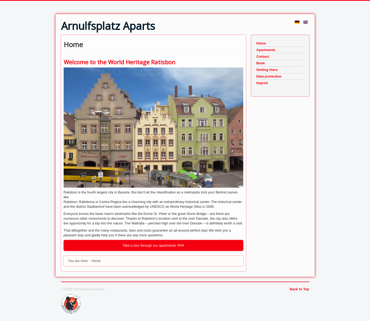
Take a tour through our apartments (149, 245)
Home (261, 43)
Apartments (265, 50)
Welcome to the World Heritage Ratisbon (119, 62)
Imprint (262, 83)
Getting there (267, 70)
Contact (262, 56)
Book (260, 63)
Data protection (269, 76)
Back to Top (299, 289)
